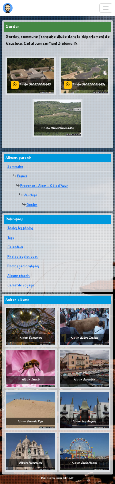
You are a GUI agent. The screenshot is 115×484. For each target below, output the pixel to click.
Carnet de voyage (20, 285)
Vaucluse (30, 195)
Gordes (31, 205)
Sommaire (15, 167)
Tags (10, 238)
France (22, 176)
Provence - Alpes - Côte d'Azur (44, 186)
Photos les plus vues (22, 257)
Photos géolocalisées (23, 266)
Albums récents (18, 276)
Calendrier (15, 247)
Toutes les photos (20, 228)
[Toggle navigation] (106, 8)
